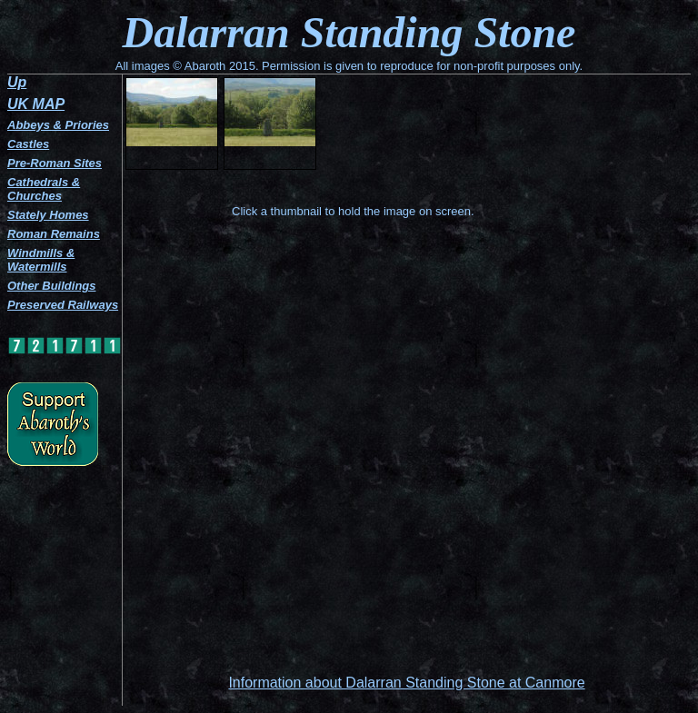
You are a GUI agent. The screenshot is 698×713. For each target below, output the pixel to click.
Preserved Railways (62, 305)
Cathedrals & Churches (43, 189)
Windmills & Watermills (41, 259)
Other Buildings (51, 285)
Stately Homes (48, 215)
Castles (28, 144)
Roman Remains (53, 234)
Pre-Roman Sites (54, 163)
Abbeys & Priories (58, 125)
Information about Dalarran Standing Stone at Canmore (406, 682)
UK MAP (36, 104)
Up (16, 82)
